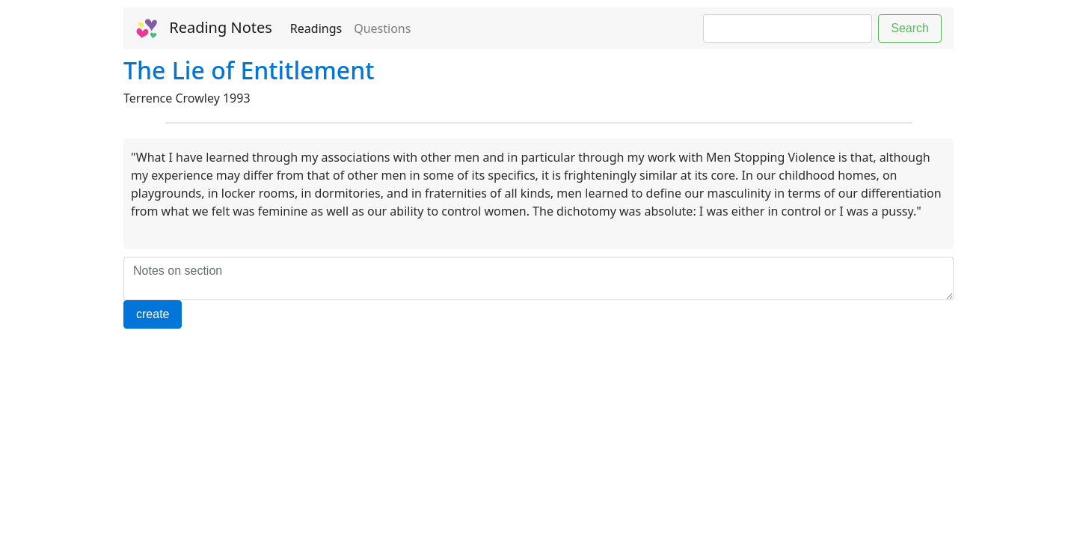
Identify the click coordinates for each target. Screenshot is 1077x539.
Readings (316, 28)
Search (910, 28)
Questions (382, 28)
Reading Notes (203, 28)
